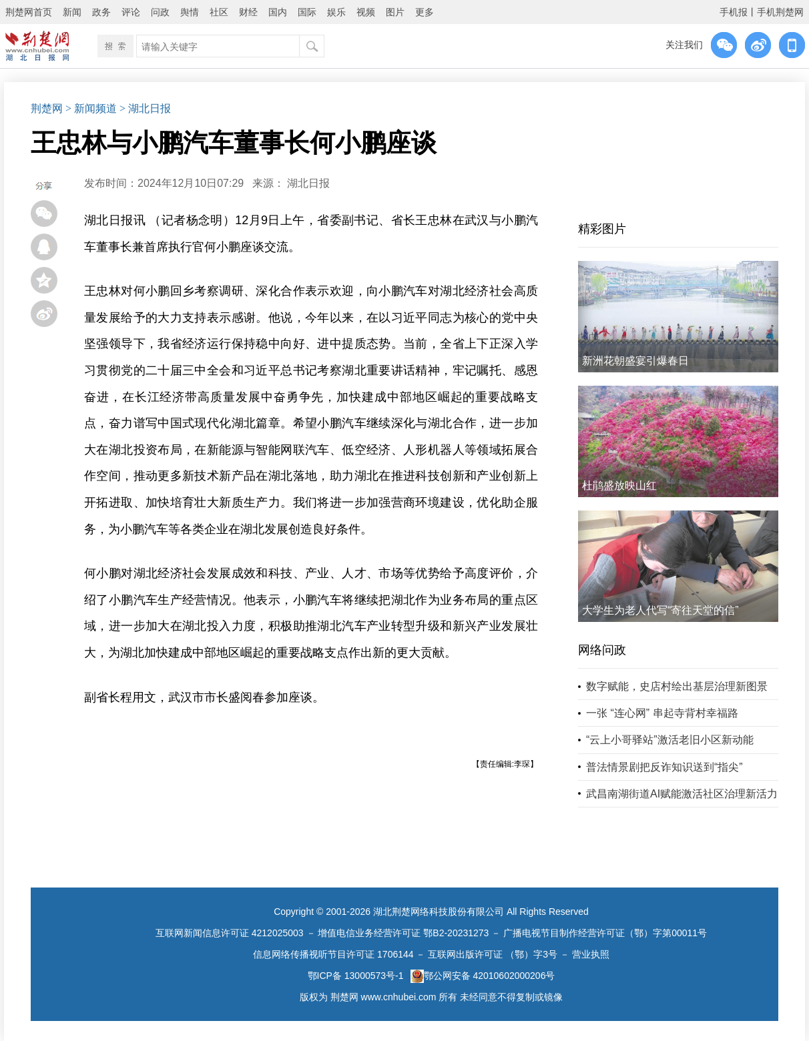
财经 (248, 12)
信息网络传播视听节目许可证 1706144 (333, 954)
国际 (307, 12)
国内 (277, 12)
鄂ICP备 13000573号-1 (356, 975)
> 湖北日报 (145, 108)
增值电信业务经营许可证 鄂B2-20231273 (403, 933)
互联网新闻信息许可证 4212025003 (230, 933)
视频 (365, 12)
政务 (101, 12)
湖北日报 (308, 183)
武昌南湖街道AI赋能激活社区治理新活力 (682, 793)
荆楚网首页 (28, 12)
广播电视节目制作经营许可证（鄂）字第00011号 (605, 933)
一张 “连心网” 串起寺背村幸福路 (662, 713)
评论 (130, 12)
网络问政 (602, 650)
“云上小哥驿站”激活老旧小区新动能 (670, 739)
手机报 (734, 12)
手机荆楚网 (780, 12)
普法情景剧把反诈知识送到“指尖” (664, 767)
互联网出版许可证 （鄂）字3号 (492, 954)
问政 (160, 12)
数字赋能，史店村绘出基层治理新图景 (677, 686)
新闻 (72, 12)
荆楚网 (47, 108)
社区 (219, 12)
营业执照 (590, 954)
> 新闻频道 (91, 108)
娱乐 (336, 12)
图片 (395, 12)
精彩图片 (602, 229)
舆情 (189, 12)
